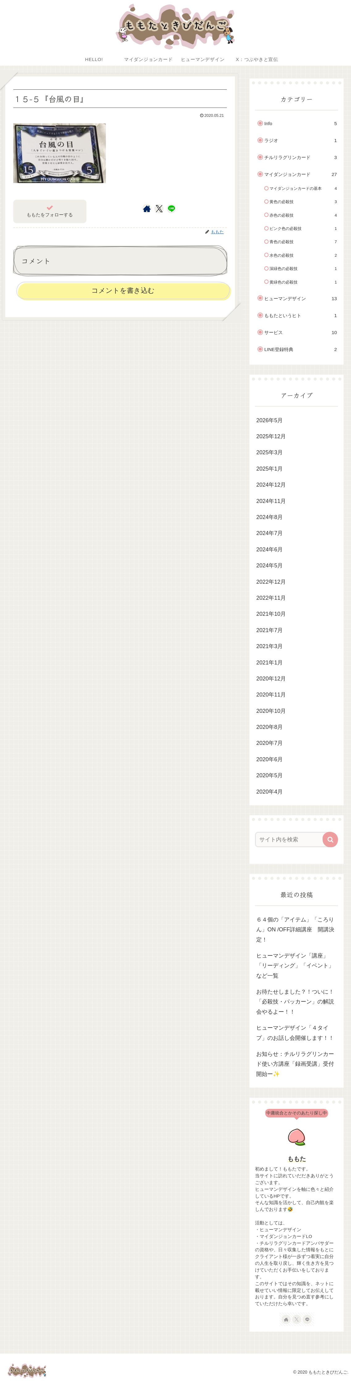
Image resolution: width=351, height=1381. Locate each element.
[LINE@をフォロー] (171, 208)
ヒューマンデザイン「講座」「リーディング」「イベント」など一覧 (295, 966)
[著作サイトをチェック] (147, 208)
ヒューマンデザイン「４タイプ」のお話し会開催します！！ (295, 1033)
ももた (296, 1158)
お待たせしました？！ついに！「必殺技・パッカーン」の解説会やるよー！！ (295, 1002)
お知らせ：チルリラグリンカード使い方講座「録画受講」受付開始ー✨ (295, 1064)
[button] (330, 839)
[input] (293, 839)
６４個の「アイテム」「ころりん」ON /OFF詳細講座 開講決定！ (295, 930)
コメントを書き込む (123, 290)
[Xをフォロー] (159, 208)
